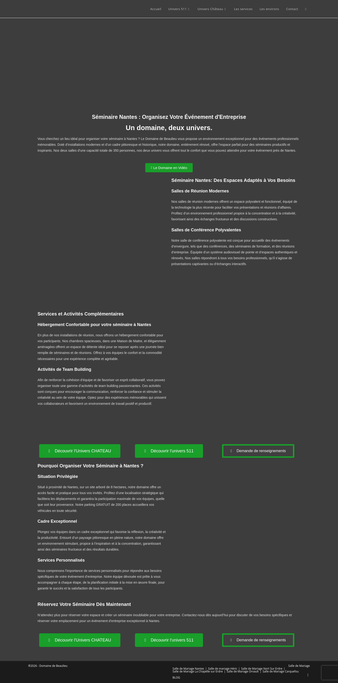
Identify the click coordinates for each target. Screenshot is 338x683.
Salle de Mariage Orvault (243, 671)
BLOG (176, 677)
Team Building (76, 369)
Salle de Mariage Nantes (188, 669)
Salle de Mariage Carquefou (281, 671)
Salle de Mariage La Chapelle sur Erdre (198, 671)
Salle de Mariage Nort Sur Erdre (261, 669)
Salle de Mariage (299, 666)
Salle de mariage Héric (222, 669)
